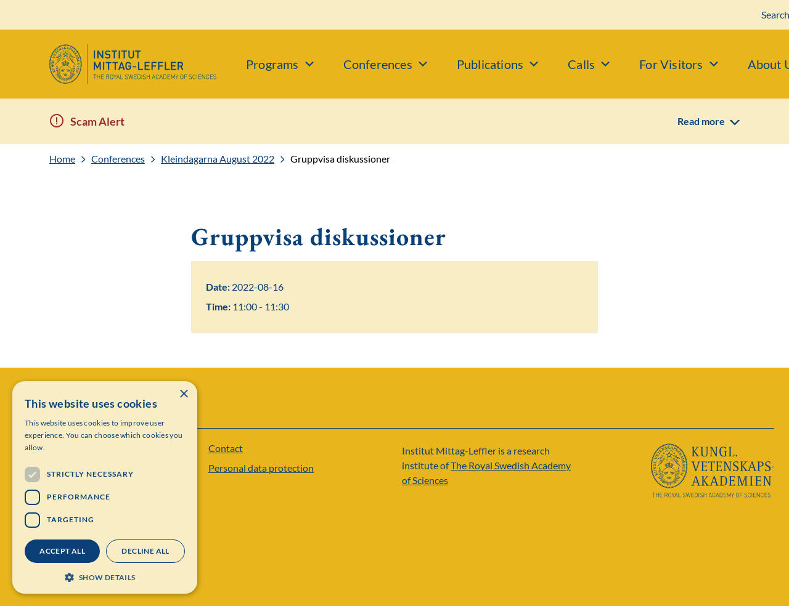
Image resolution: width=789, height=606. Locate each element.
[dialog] (104, 487)
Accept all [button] (62, 551)
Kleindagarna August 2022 (217, 159)
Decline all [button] (145, 551)
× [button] (183, 394)
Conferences (118, 159)
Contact (225, 448)
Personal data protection (261, 468)
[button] (105, 576)
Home (62, 159)
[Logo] (108, 64)
